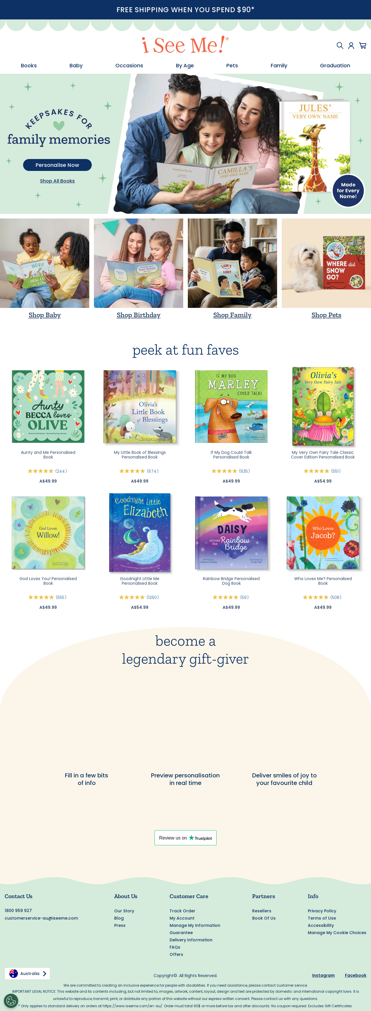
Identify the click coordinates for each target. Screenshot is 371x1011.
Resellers (261, 911)
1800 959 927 (18, 910)
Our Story (124, 911)
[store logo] (185, 45)
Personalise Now (57, 165)
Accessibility (321, 925)
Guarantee (181, 933)
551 (337, 471)
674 (153, 471)
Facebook (355, 975)
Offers (176, 954)
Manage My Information (195, 925)
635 (245, 471)
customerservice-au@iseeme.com (41, 918)
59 (245, 597)
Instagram (323, 975)
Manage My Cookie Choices (337, 933)
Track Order (182, 911)
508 (337, 597)
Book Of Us (264, 918)
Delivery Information (191, 940)
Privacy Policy (322, 911)
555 (62, 597)
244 (62, 471)
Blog (119, 918)
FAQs (175, 947)
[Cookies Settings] (11, 1001)
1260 (153, 597)
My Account (182, 918)
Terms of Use (322, 918)
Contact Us (18, 896)
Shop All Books (57, 181)
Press (120, 925)
